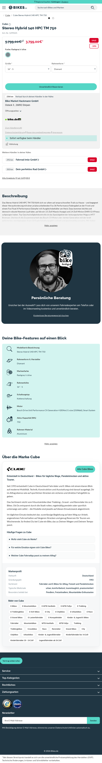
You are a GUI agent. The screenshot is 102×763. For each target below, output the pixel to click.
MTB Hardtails (48, 623)
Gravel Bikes (71, 629)
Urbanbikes (28, 635)
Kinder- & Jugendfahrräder (49, 635)
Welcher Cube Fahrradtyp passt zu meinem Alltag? (33, 555)
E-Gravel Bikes (16, 617)
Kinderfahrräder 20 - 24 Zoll (21, 640)
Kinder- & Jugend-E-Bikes (78, 617)
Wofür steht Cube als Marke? (24, 539)
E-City (47, 612)
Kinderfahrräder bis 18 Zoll (77, 635)
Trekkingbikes (16, 629)
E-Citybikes (60, 612)
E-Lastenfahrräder (35, 617)
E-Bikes (13, 606)
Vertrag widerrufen (11, 661)
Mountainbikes (30, 623)
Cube (7, 15)
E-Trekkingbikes (17, 612)
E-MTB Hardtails (48, 606)
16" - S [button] (10, 69)
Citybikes (14, 635)
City (83, 629)
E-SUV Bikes (34, 612)
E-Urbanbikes (75, 612)
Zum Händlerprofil (13, 128)
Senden (93, 720)
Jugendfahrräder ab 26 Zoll (50, 640)
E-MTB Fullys (66, 606)
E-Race (90, 612)
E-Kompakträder (55, 617)
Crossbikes (32, 629)
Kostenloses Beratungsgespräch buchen (51, 315)
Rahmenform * (58, 63)
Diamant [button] (58, 69)
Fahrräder (14, 623)
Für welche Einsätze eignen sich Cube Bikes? (31, 547)
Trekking (77, 623)
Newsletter (8, 713)
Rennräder (56, 629)
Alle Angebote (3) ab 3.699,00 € (16, 178)
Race (44, 629)
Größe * (8, 63)
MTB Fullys (63, 623)
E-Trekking (81, 606)
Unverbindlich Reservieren (51, 87)
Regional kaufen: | (52, 1)
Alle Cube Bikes (85, 469)
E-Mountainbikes (29, 606)
